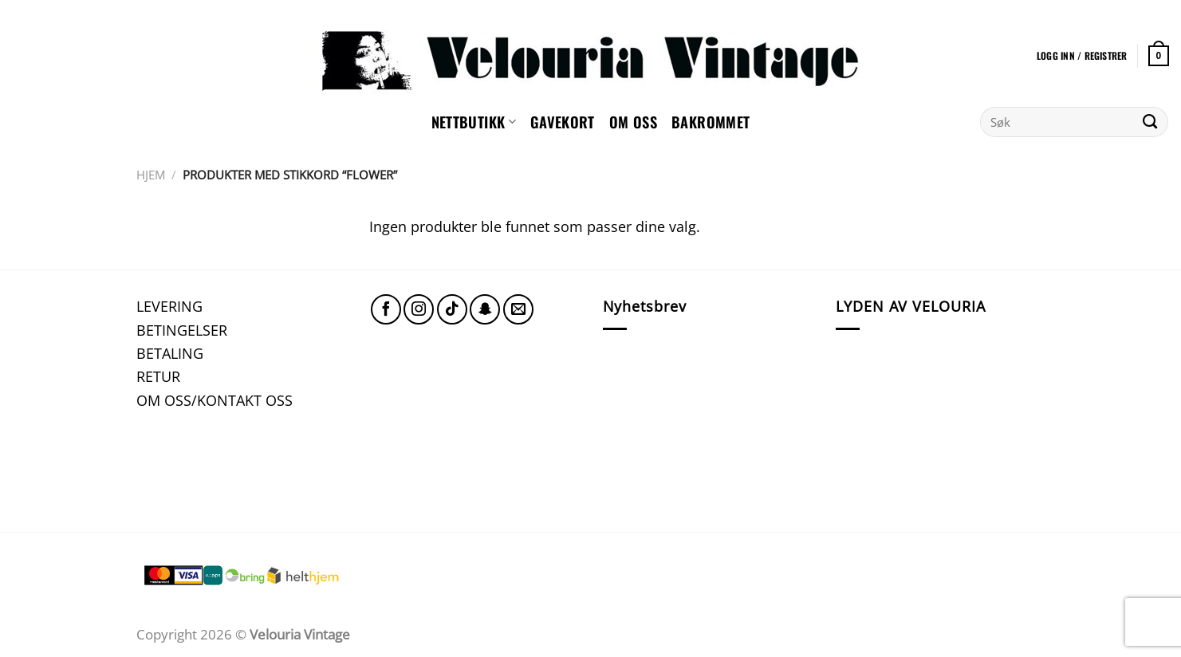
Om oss (633, 121)
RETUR (158, 376)
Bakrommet (710, 121)
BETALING (169, 353)
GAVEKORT (562, 121)
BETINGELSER (181, 330)
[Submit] (1150, 122)
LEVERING (169, 306)
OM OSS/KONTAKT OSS (214, 400)
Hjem (150, 175)
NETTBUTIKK (473, 121)
